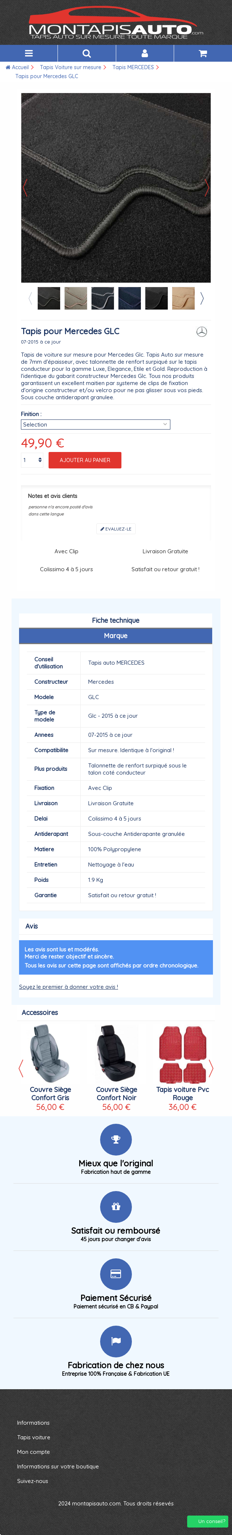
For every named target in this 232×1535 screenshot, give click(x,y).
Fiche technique (115, 620)
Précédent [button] (25, 188)
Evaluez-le (116, 529)
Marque (115, 635)
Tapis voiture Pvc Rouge (182, 1093)
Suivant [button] (207, 188)
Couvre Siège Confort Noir (116, 1093)
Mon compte (33, 1451)
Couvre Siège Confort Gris (50, 1093)
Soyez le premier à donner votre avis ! (68, 986)
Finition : (31, 414)
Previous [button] (30, 298)
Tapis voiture (33, 1437)
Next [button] (201, 298)
